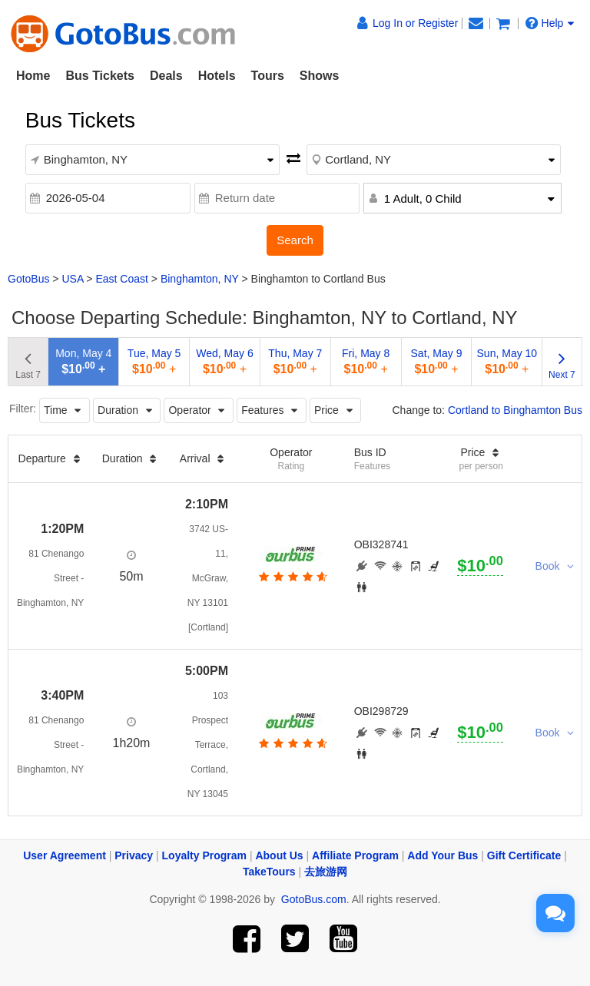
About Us (279, 855)
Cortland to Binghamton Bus (515, 410)
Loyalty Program (204, 855)
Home (33, 75)
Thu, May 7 (295, 361)
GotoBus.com (313, 899)
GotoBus (28, 279)
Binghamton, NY (200, 279)
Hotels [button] (217, 75)
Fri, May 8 (365, 361)
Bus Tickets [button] (99, 75)
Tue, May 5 (154, 361)
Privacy (133, 855)
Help (550, 23)
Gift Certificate (524, 855)
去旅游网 (325, 871)
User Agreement (64, 855)
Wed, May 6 (224, 361)
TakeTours (269, 871)
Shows (320, 75)
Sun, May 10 (507, 361)
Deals (166, 75)
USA (72, 279)
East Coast (121, 279)
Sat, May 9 (436, 361)
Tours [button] (267, 75)
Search (295, 239)
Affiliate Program (355, 855)
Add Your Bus (442, 855)
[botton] (291, 577)
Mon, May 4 (83, 361)
